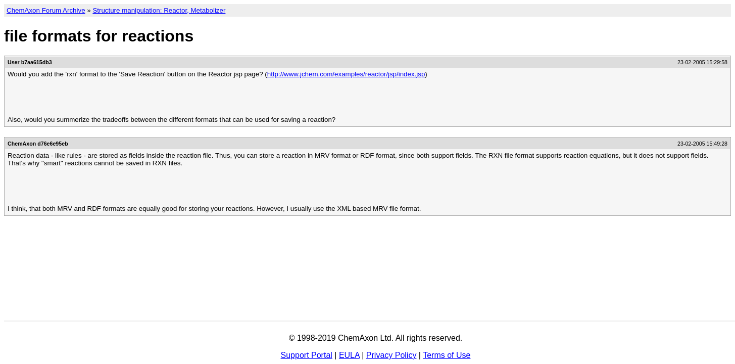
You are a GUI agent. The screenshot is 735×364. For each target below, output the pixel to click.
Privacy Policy (391, 355)
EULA (349, 355)
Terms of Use (446, 355)
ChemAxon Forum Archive (46, 10)
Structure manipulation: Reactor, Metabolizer (158, 10)
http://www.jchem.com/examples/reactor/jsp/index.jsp (346, 74)
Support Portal (306, 355)
